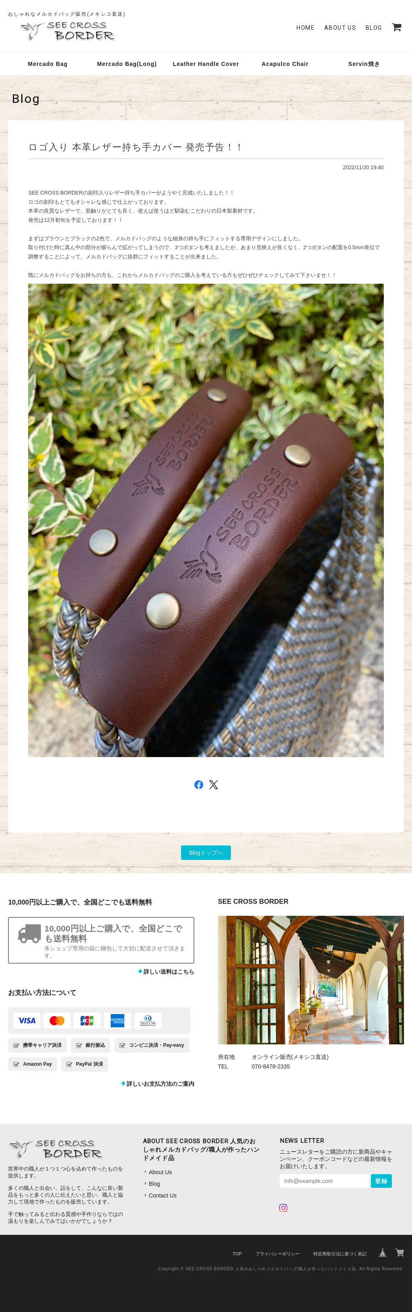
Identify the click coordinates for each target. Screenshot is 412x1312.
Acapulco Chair (285, 64)
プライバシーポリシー (277, 1253)
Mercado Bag (48, 64)
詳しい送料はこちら (169, 971)
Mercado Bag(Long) (127, 64)
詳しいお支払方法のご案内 (160, 1084)
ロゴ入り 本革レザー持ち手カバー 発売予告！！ (136, 147)
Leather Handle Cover (206, 64)
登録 (381, 1181)
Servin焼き (364, 64)
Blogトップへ (206, 852)
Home (306, 28)
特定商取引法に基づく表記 (340, 1253)
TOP (237, 1253)
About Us (340, 28)
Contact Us (163, 1195)
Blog (374, 28)
